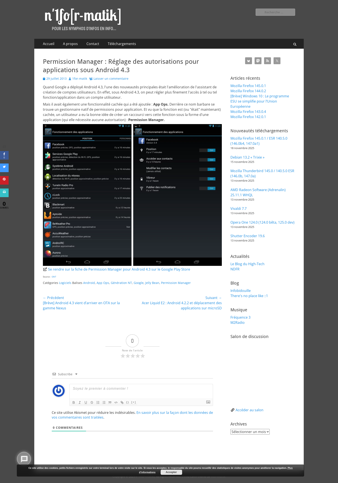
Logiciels (65, 283)
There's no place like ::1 (249, 295)
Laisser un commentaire (111, 78)
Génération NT (121, 283)
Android (89, 283)
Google (139, 283)
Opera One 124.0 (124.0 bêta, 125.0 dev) (262, 222)
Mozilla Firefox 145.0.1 (248, 85)
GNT (54, 276)
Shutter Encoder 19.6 (247, 236)
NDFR (234, 269)
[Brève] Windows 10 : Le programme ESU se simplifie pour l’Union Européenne (259, 101)
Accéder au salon (249, 410)
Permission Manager (176, 283)
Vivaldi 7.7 (238, 208)
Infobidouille (240, 290)
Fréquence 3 (240, 317)
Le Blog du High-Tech (247, 264)
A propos (70, 43)
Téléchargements (122, 43)
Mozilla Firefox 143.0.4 (248, 111)
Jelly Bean (152, 283)
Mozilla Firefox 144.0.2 (248, 91)
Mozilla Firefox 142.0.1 (248, 116)
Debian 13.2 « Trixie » (247, 157)
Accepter (171, 472)
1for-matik (79, 78)
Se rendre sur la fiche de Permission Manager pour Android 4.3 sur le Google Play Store (119, 269)
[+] (133, 402)
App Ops (103, 283)
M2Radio (237, 322)
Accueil (48, 43)
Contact (92, 43)
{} (127, 402)
